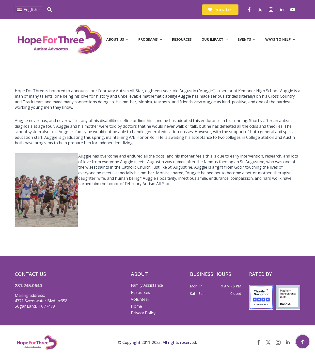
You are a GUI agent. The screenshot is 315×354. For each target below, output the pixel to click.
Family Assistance (147, 285)
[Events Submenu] (255, 39)
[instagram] (271, 9)
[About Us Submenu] (128, 39)
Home (136, 306)
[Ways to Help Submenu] (295, 39)
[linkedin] (282, 9)
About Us (115, 39)
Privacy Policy (143, 313)
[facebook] (249, 9)
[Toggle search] (49, 9)
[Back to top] (302, 341)
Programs (148, 39)
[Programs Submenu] (162, 39)
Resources (182, 39)
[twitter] (260, 9)
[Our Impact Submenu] (228, 39)
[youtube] (292, 9)
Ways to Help (278, 39)
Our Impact (212, 39)
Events (244, 39)
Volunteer (140, 299)
